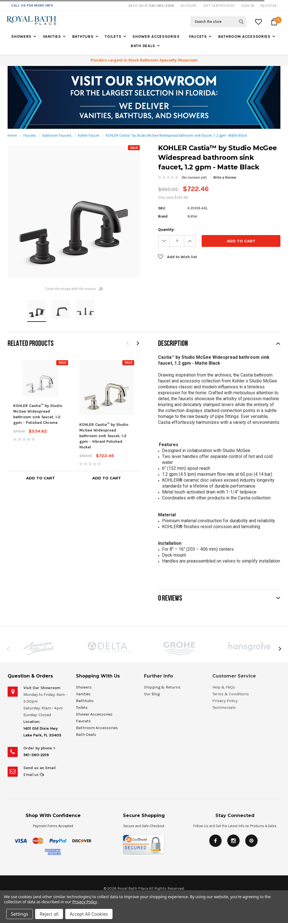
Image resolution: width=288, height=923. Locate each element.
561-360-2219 (36, 754)
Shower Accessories (156, 36)
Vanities (52, 36)
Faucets (198, 36)
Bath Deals (143, 45)
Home (12, 136)
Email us (33, 774)
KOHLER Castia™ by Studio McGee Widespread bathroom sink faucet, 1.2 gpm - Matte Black (176, 136)
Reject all (49, 914)
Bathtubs (83, 36)
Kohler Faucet (88, 136)
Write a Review (224, 178)
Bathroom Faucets (56, 136)
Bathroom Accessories (244, 36)
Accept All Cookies (89, 914)
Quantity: (166, 229)
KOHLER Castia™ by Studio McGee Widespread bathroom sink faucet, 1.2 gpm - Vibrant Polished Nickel (103, 436)
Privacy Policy (84, 901)
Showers (21, 36)
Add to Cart (40, 478)
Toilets (113, 36)
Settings (19, 914)
